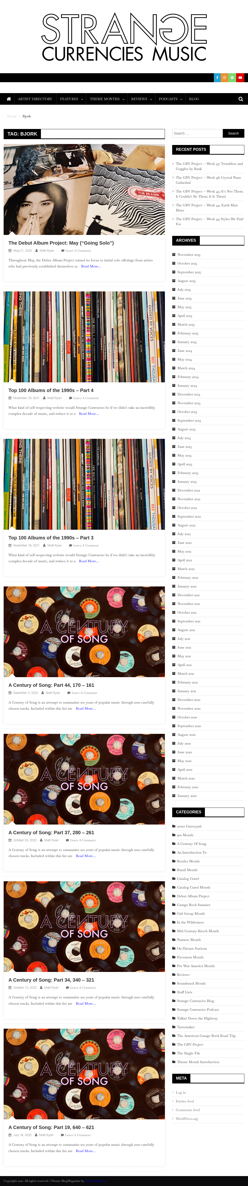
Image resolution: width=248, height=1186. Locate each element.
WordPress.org (187, 1118)
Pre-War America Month (196, 966)
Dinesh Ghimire (95, 1181)
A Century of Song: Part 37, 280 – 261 (51, 832)
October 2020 (187, 717)
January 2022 (187, 586)
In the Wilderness (190, 922)
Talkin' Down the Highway (197, 1018)
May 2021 (184, 656)
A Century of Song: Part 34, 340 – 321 (51, 980)
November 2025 (189, 254)
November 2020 (189, 708)
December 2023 (189, 394)
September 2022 (189, 516)
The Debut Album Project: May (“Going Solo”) (61, 243)
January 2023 (187, 481)
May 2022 (184, 551)
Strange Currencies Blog (195, 1001)
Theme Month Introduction (198, 1062)
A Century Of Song (191, 843)
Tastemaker (185, 1027)
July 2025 (184, 289)
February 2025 (188, 333)
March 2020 (186, 778)
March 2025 (186, 324)
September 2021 (189, 621)
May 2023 (184, 455)
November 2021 (189, 603)
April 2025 (185, 315)
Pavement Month (190, 957)
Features (69, 99)
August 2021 (186, 630)
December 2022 (189, 490)
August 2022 (186, 525)
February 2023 (188, 473)
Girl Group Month (191, 913)
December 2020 (189, 699)
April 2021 (185, 665)
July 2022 (184, 534)
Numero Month (189, 940)
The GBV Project (190, 1044)
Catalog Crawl (188, 878)
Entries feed (185, 1101)
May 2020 (185, 761)
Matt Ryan (47, 250)
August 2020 (187, 734)
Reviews (139, 99)
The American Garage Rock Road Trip (206, 1036)
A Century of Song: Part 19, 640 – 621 (51, 1127)
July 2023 (184, 438)
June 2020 (185, 752)
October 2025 (187, 263)
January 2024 (187, 385)
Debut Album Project (193, 896)
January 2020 (187, 795)
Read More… (91, 266)
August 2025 (187, 281)
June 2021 (184, 647)
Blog (194, 99)
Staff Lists (184, 992)
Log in (181, 1092)
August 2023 (186, 429)
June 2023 (185, 446)
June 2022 (185, 542)
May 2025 (185, 307)
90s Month (185, 835)
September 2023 (189, 420)
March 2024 (186, 368)
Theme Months (105, 99)
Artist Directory (35, 99)
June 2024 (185, 350)
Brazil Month (187, 870)
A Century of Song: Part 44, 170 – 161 (51, 685)
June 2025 (185, 298)
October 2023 (187, 411)
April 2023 (185, 464)
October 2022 (187, 507)
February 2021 (188, 682)
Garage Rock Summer (193, 905)
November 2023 (189, 403)
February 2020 (188, 787)
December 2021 (189, 595)
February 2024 (188, 377)
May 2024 (185, 359)
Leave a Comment (78, 250)
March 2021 (186, 673)
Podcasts (168, 99)
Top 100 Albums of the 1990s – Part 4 (50, 390)
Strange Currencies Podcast (198, 1009)
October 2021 (187, 612)
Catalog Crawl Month (193, 887)
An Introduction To (192, 852)
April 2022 (185, 560)
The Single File (188, 1053)
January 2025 (187, 342)
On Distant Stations (192, 948)
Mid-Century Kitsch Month (198, 931)
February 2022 (188, 577)
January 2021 (187, 691)
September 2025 (189, 272)
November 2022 (189, 499)
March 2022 (186, 569)
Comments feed (188, 1110)
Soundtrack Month (191, 983)
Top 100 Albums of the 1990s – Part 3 (50, 537)
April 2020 (185, 769)
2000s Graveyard (189, 826)
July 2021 (184, 638)
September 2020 (189, 726)
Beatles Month (188, 861)
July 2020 (184, 743)
